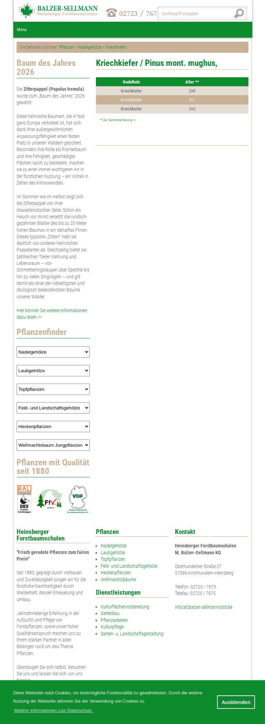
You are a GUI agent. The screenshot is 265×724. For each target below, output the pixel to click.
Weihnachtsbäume (118, 579)
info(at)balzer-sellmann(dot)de (203, 607)
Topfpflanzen (113, 559)
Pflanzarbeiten (114, 620)
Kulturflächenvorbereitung (125, 606)
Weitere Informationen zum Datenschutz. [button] (53, 710)
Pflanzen (66, 47)
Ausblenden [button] (236, 702)
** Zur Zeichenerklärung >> (117, 120)
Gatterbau (110, 613)
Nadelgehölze (89, 47)
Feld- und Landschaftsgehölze (129, 566)
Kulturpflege (112, 626)
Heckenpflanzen (116, 572)
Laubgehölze (113, 552)
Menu (22, 29)
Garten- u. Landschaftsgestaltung (132, 633)
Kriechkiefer (116, 47)
